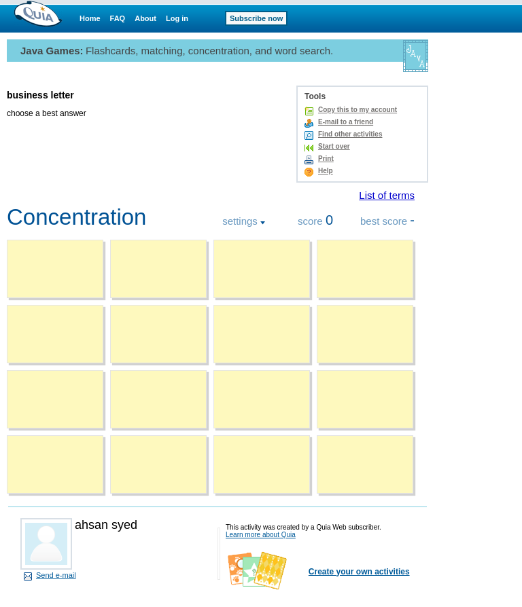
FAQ (118, 18)
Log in (177, 18)
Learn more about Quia (261, 534)
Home (90, 18)
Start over (334, 146)
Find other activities (350, 134)
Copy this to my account (357, 109)
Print (326, 158)
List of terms (387, 195)
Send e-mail (56, 575)
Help (325, 170)
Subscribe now (256, 18)
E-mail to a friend (345, 122)
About (145, 18)
